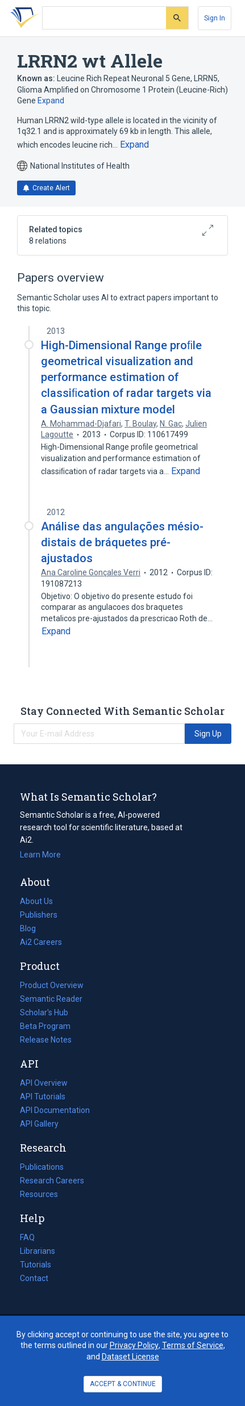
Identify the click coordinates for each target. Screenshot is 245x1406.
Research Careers (52, 1180)
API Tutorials (42, 1096)
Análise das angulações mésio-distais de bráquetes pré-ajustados (122, 542)
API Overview (44, 1082)
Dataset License (130, 1356)
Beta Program (45, 1026)
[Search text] (104, 18)
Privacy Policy (134, 1345)
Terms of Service (192, 1345)
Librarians (37, 1251)
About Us (36, 901)
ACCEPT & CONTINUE (123, 1384)
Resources (39, 1194)
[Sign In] (214, 18)
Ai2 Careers (41, 942)
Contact (34, 1278)
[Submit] (177, 18)
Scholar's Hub (44, 1012)
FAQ (27, 1237)
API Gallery (39, 1123)
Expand (51, 100)
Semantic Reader (51, 998)
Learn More (40, 854)
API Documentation (55, 1110)
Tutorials (35, 1264)
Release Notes (46, 1039)
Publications (42, 1167)
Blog (32, 928)
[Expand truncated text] (134, 144)
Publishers (38, 914)
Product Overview (52, 985)
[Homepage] (22, 18)
